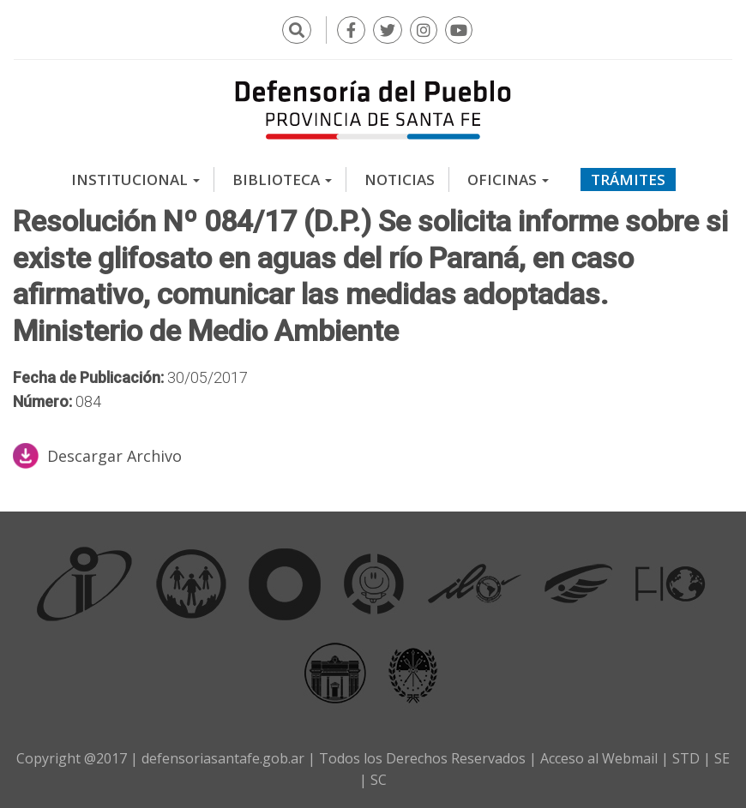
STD (686, 758)
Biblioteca (282, 179)
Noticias (399, 179)
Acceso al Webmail (599, 758)
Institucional (135, 179)
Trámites (628, 179)
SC (378, 779)
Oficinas (508, 179)
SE (722, 758)
